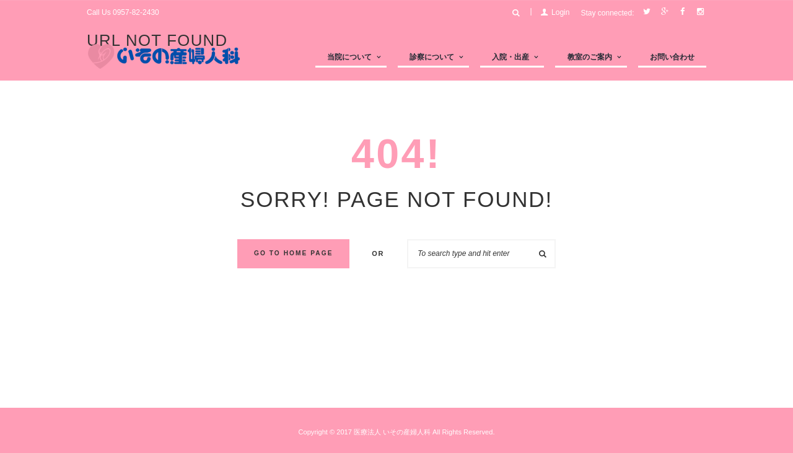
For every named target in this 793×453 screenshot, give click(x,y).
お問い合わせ (672, 57)
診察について (432, 57)
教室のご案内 (589, 57)
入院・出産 (510, 57)
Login (560, 12)
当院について (349, 57)
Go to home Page (293, 253)
